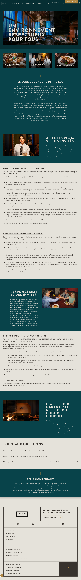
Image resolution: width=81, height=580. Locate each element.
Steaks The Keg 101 (10, 536)
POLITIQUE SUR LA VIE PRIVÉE (13, 564)
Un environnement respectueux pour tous (17, 559)
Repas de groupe (10, 543)
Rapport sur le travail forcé (13, 573)
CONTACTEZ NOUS (10, 533)
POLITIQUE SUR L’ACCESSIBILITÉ (13, 567)
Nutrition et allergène (12, 555)
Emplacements (15, 3)
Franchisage (9, 539)
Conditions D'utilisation (12, 570)
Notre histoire (10, 530)
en (79, 2)
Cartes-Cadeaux (30, 3)
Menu (23, 3)
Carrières (39, 3)
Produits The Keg (10, 546)
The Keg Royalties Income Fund (14, 552)
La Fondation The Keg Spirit (13, 549)
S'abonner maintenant (53, 517)
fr (79, 4)
